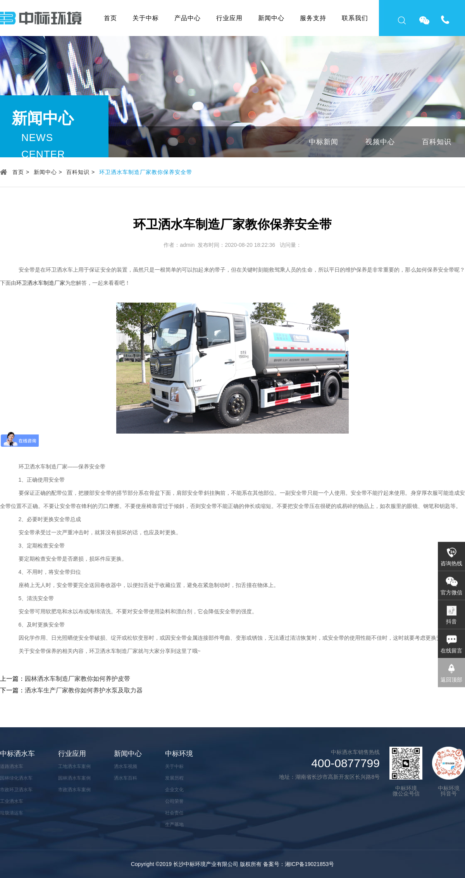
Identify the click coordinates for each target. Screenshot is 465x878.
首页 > (20, 172)
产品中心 (187, 18)
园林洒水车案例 (74, 778)
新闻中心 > (48, 172)
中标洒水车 (17, 753)
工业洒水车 (11, 801)
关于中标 (146, 18)
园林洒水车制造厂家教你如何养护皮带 (77, 678)
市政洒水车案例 (74, 789)
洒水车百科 (125, 778)
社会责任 (174, 813)
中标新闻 (323, 142)
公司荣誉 (174, 801)
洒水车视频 (125, 766)
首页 (110, 18)
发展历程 (174, 778)
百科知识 (436, 142)
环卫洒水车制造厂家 (40, 283)
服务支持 (313, 18)
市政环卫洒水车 (16, 789)
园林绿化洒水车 (16, 778)
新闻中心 (271, 18)
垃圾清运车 (11, 813)
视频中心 (380, 142)
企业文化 (174, 789)
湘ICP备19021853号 (309, 864)
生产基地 (174, 824)
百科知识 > (80, 172)
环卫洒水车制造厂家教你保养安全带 (145, 172)
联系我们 (355, 18)
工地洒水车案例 (74, 766)
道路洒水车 (11, 766)
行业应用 (229, 18)
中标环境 (179, 753)
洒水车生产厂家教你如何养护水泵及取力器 (84, 690)
